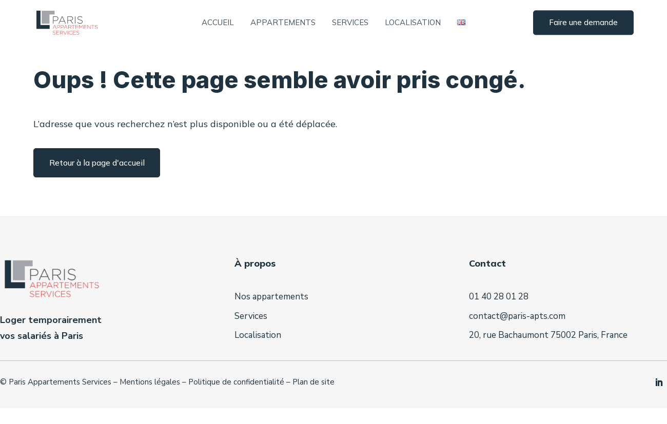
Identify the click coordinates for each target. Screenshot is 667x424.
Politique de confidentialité (236, 401)
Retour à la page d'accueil (97, 181)
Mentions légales (150, 401)
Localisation (413, 23)
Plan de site (313, 401)
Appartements (283, 23)
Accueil (218, 23)
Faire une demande (583, 23)
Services (350, 23)
